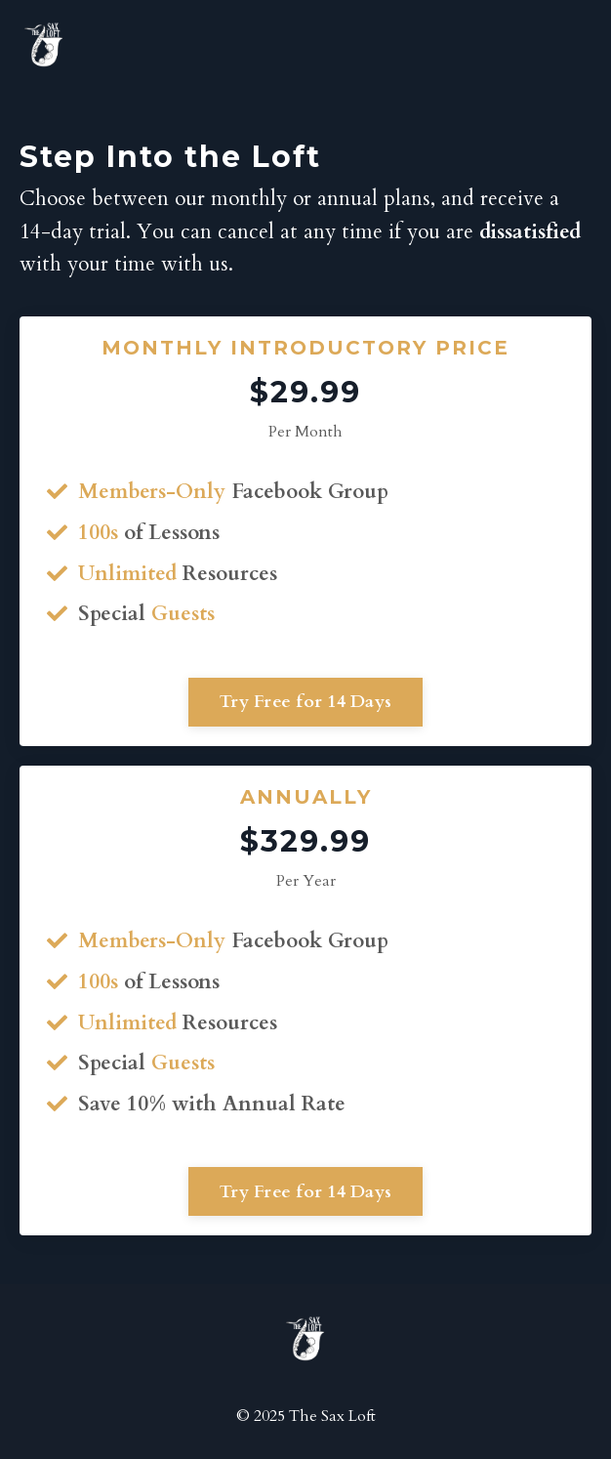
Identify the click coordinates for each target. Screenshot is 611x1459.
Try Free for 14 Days (305, 701)
